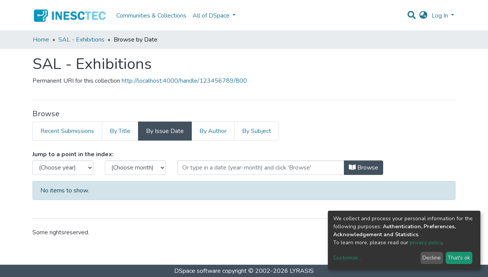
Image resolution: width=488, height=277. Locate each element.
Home (41, 39)
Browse (363, 167)
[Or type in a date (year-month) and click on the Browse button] (260, 167)
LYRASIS (302, 271)
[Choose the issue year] (62, 167)
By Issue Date (165, 131)
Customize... (347, 257)
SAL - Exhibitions (81, 39)
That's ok (459, 257)
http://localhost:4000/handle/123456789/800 (184, 81)
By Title (120, 131)
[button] (423, 15)
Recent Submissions (67, 131)
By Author (212, 131)
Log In (440, 15)
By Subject (256, 131)
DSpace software (197, 271)
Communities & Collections (151, 15)
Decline (431, 257)
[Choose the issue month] (135, 167)
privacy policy (426, 242)
